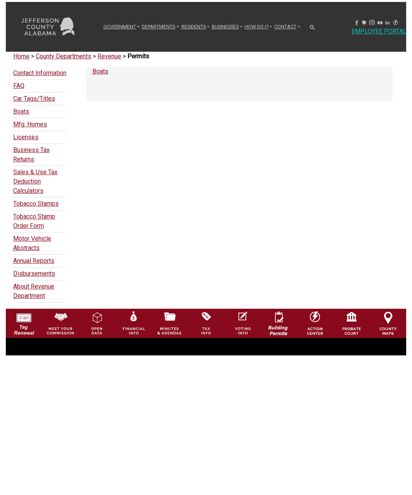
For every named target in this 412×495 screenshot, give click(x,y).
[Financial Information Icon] (133, 323)
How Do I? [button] (256, 27)
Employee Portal (379, 31)
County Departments (63, 56)
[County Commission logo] (60, 323)
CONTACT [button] (285, 27)
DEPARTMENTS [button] (158, 27)
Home (21, 56)
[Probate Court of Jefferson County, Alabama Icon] (351, 323)
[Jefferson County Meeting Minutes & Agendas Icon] (169, 323)
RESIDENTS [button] (193, 27)
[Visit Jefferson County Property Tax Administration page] (206, 323)
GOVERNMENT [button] (119, 27)
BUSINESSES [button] (225, 27)
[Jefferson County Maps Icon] (388, 323)
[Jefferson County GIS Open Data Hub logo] (96, 323)
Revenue (109, 56)
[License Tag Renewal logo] (23, 321)
